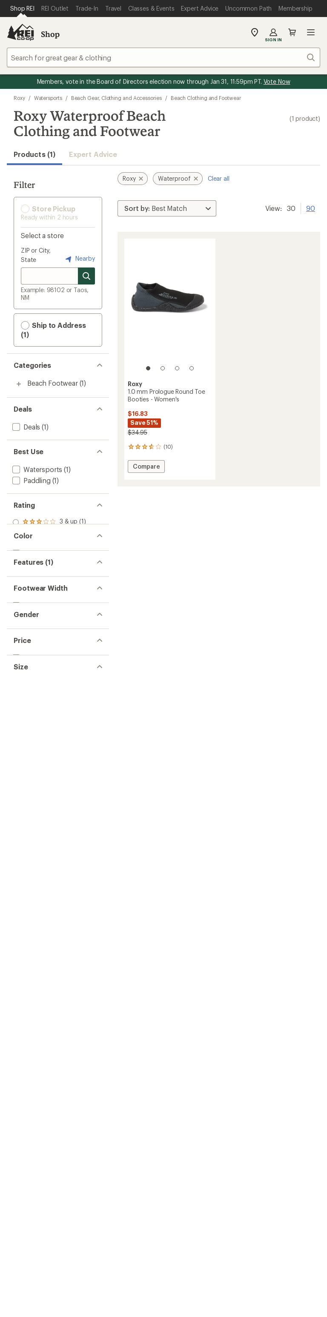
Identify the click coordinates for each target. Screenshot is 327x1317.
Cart (292, 32)
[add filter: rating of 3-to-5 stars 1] (49, 522)
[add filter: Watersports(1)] (36, 469)
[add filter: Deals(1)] (25, 427)
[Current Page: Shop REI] (22, 8)
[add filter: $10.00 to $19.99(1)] (43, 756)
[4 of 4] (191, 368)
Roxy (19, 98)
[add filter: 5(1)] (19, 799)
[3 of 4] (177, 368)
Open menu (311, 32)
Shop (50, 34)
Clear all (218, 178)
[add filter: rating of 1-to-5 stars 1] (49, 544)
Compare (146, 467)
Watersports (48, 98)
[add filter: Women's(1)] (31, 714)
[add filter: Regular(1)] (29, 671)
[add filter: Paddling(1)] (31, 480)
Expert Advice (93, 154)
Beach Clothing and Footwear (206, 98)
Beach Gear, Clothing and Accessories (116, 98)
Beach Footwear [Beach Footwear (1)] (52, 383)
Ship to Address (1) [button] (53, 329)
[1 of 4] (148, 368)
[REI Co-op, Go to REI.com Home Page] (20, 32)
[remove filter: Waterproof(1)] (35, 629)
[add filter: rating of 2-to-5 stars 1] (49, 533)
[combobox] (163, 57)
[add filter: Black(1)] (30, 586)
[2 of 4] (162, 368)
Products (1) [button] (34, 154)
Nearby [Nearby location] (79, 259)
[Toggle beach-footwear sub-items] (19, 384)
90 (310, 207)
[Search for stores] (86, 275)
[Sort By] (167, 208)
